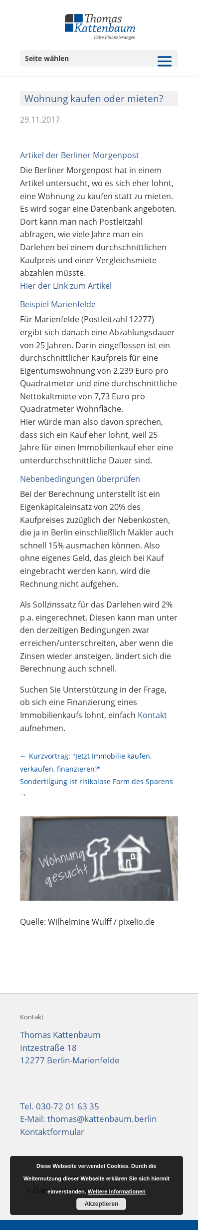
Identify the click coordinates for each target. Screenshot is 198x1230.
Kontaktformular (52, 1131)
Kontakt (152, 715)
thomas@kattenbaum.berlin (102, 1118)
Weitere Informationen (117, 1191)
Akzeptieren (101, 1203)
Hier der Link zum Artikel (66, 285)
